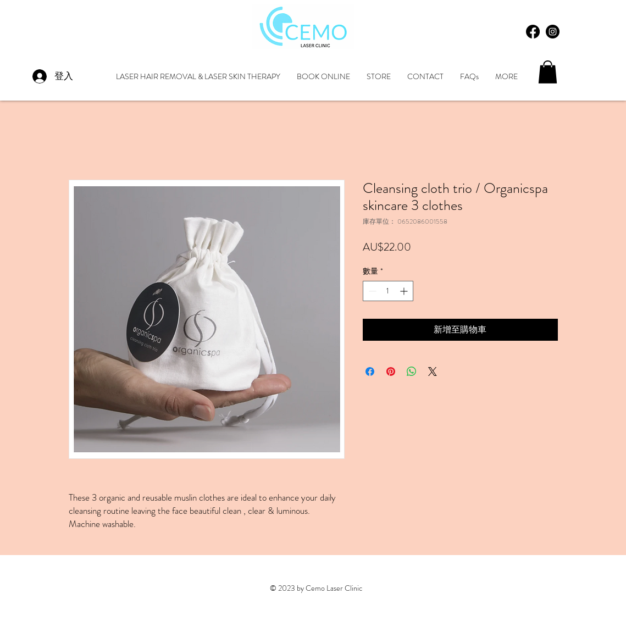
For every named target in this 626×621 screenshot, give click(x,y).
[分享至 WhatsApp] (411, 371)
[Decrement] (371, 291)
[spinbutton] (388, 291)
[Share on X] (432, 371)
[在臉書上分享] (369, 371)
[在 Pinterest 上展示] (390, 371)
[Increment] (405, 291)
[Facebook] (533, 31)
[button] (547, 72)
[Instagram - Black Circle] (552, 31)
